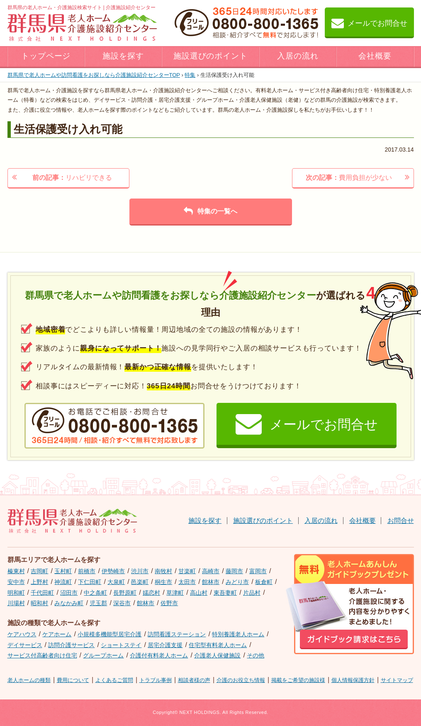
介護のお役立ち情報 (241, 680)
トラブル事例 (155, 680)
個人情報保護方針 (353, 680)
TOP (93, 75)
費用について (73, 680)
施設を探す (123, 56)
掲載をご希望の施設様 (298, 680)
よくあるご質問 (114, 680)
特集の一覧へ (210, 211)
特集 (190, 75)
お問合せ (400, 520)
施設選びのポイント (210, 56)
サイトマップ (397, 680)
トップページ (46, 56)
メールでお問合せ (369, 23)
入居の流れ (298, 56)
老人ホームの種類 (29, 680)
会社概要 (375, 56)
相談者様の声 (194, 680)
